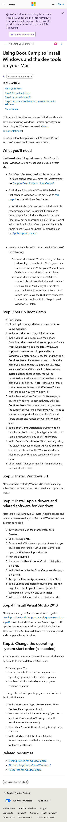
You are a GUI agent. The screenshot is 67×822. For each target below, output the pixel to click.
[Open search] (53, 4)
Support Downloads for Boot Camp (32, 183)
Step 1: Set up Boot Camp (17, 92)
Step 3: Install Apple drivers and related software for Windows (30, 103)
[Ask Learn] (56, 43)
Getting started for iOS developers (27, 760)
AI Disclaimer (9, 808)
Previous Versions (27, 808)
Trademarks (24, 817)
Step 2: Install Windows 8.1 (18, 97)
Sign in (61, 4)
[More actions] (61, 43)
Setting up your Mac (21, 43)
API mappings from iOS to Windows (29, 765)
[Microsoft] (34, 4)
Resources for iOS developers (25, 769)
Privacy (20, 812)
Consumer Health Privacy (42, 812)
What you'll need (13, 88)
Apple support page (23, 233)
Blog (42, 808)
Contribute (8, 812)
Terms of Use (9, 817)
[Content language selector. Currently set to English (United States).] (17, 793)
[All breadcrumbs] (5, 43)
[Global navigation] (3, 4)
